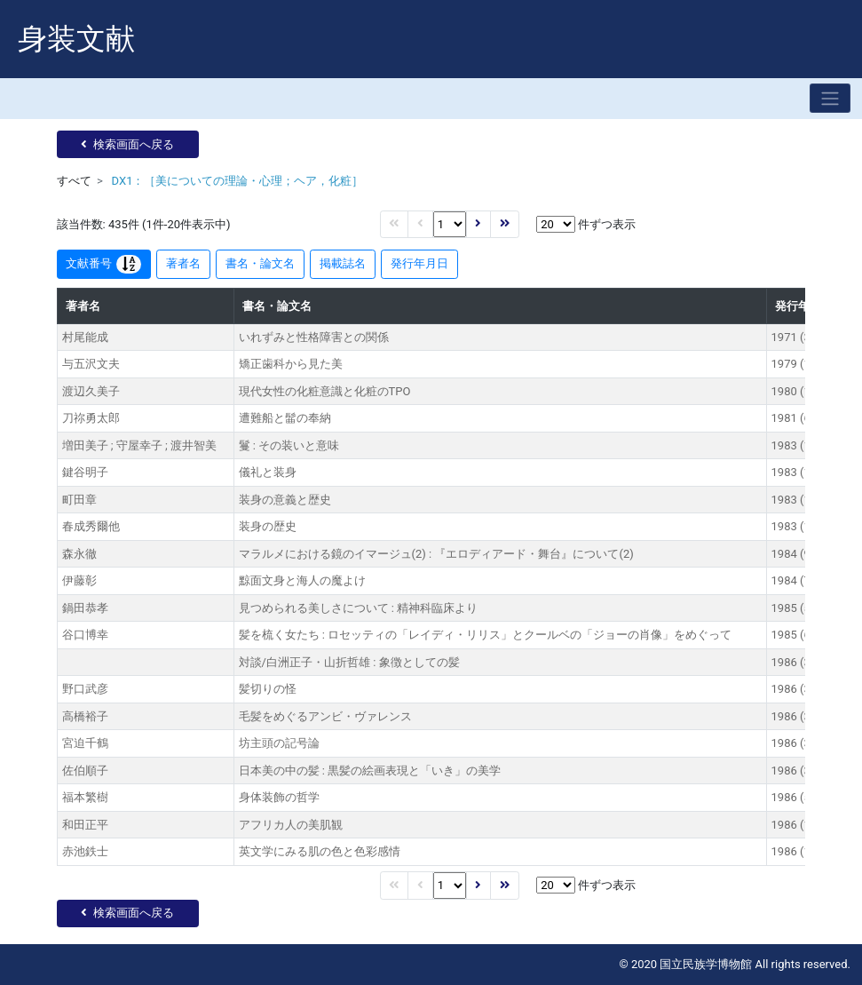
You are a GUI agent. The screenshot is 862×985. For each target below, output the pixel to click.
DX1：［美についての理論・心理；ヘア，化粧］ (238, 180)
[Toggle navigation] (830, 98)
